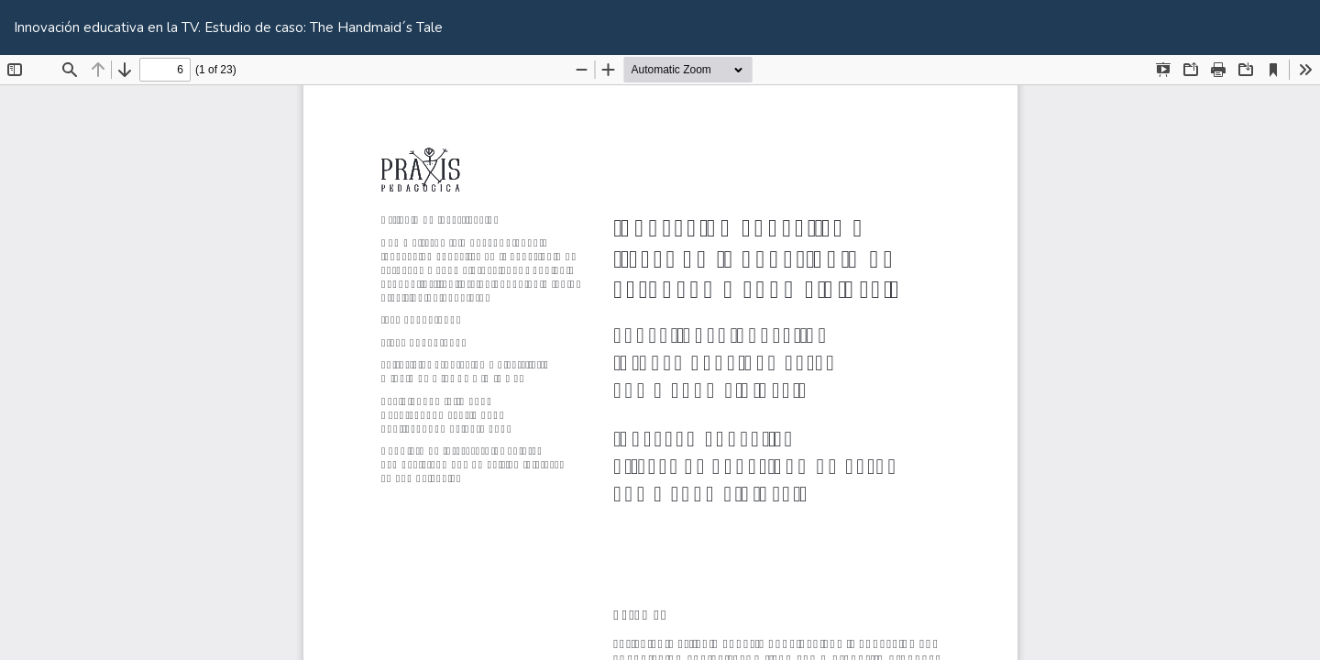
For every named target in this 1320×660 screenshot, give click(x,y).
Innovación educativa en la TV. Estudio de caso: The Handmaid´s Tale (228, 27)
